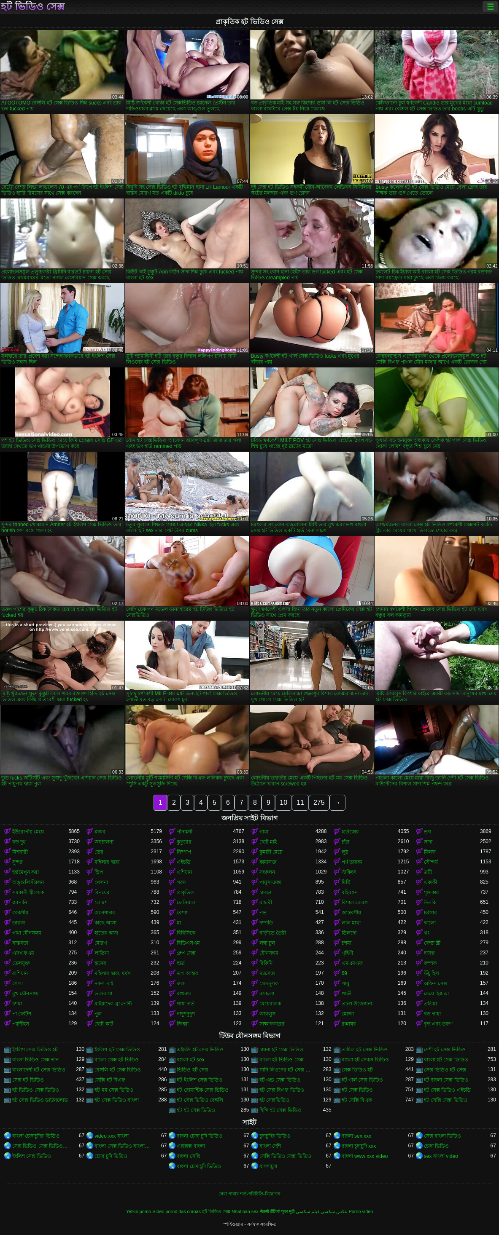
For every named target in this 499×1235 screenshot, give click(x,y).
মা (179, 923)
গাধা (263, 832)
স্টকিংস (349, 872)
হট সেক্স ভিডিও (357, 1090)
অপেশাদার (104, 913)
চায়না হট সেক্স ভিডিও (281, 1050)
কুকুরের (184, 842)
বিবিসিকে (186, 933)
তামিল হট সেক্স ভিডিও (365, 1050)
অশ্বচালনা (103, 842)
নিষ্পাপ (184, 852)
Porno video (361, 1211)
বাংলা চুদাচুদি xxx (359, 1146)
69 (344, 973)
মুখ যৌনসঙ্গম (25, 994)
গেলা (17, 983)
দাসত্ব (429, 953)
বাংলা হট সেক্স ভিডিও (446, 1060)
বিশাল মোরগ (355, 902)
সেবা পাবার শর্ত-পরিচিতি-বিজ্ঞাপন (249, 1193)
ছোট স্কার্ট (103, 1024)
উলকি (430, 902)
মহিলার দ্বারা (106, 862)
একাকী (430, 882)
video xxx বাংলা (111, 1136)
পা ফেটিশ (21, 1014)
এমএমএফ (352, 963)
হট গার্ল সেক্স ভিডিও (362, 1080)
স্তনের (100, 963)
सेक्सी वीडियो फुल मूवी (277, 1211)
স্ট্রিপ (98, 872)
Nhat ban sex (245, 1211)
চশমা (346, 943)
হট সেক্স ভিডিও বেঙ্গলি (200, 1100)
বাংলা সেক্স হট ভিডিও (116, 1060)
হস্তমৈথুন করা (25, 872)
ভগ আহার (187, 973)
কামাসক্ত (268, 862)
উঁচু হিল (431, 973)
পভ (263, 913)
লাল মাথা (351, 923)
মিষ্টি (346, 882)
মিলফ (430, 852)
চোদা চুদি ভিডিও (110, 1156)
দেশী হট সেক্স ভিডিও (445, 1050)
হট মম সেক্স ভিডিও (113, 1090)
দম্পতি (266, 923)
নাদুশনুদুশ (186, 1014)
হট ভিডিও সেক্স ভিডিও (35, 1090)
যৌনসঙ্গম (268, 953)
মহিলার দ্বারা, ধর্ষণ (112, 973)
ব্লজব (99, 832)
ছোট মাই (268, 842)
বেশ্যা (182, 913)
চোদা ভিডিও (436, 1146)
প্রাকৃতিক (185, 892)
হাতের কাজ (106, 933)
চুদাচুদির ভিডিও (274, 1136)
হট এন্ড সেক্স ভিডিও (279, 1080)
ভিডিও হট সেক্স (192, 1070)
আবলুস (267, 1014)
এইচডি (184, 862)
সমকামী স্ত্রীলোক (28, 892)
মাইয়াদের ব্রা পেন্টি (113, 1004)
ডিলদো (349, 933)
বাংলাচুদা (268, 1166)
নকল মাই (103, 983)
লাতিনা (101, 953)
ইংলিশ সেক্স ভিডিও (31, 1156)
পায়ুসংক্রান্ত (270, 882)
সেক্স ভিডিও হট (357, 1070)
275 (319, 802)
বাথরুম (184, 994)
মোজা (348, 1014)
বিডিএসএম (188, 943)
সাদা (428, 842)
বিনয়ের (102, 892)
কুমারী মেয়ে (271, 852)
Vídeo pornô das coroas (176, 1211)
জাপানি (19, 902)
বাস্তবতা (20, 943)
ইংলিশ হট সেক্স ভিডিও (117, 1050)
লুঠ (345, 852)
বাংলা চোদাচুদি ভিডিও (199, 1166)
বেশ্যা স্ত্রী (432, 943)
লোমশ (101, 902)
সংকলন (267, 872)
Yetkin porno (138, 1211)
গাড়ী (346, 994)
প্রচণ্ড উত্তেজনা (357, 1004)
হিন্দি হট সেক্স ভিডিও (280, 1110)
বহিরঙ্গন (350, 892)
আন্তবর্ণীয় (351, 913)
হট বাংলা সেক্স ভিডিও (446, 1080)
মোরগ (100, 943)
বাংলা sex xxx (356, 1136)
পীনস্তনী (184, 832)
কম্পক (430, 963)
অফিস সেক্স (435, 983)
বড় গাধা (432, 1014)
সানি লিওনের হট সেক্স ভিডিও (287, 1070)
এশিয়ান (184, 872)
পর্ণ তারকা (352, 862)
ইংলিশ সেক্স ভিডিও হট (35, 1050)
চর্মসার (430, 913)
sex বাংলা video (441, 1156)
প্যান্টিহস (20, 1024)
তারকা (18, 923)
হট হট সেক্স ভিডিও (196, 1110)
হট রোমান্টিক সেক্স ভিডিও (203, 1090)
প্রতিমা (430, 1004)
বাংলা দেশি (270, 1146)
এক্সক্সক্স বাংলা (191, 1146)
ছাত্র (181, 963)
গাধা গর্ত (185, 1004)
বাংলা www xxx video (365, 1156)
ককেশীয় (20, 913)
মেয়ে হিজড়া (436, 994)
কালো (430, 923)
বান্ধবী (265, 902)
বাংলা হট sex (190, 1060)
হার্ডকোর (350, 832)
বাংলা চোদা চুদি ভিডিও (199, 1136)
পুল (98, 1014)
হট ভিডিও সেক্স (33, 6)
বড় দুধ (19, 842)
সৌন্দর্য (431, 862)
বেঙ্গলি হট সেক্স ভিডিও (117, 1070)
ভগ (427, 832)
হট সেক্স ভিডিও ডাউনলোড (40, 1100)
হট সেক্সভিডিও (274, 1100)
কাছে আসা (105, 923)
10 (283, 802)
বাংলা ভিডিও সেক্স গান (35, 1060)
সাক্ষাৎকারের (272, 1024)
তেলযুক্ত (21, 963)
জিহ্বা (183, 1024)
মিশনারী (20, 852)
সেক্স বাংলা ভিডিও (442, 1136)
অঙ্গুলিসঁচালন (28, 882)
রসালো (266, 994)
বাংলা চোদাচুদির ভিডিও (35, 1136)
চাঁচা (345, 842)
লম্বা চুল (267, 943)
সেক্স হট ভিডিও (28, 1080)
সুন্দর (17, 862)
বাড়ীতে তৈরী (272, 933)
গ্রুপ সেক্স (186, 953)
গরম (181, 882)
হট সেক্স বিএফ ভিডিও (281, 1090)
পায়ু (345, 983)
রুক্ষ (181, 983)
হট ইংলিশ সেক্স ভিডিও (199, 1080)
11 (300, 802)
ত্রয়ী (428, 872)
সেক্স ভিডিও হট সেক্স (445, 1070)
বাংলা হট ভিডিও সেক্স (281, 1060)
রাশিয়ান (20, 973)
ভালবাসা (103, 994)
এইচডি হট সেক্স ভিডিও (200, 1050)
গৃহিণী (347, 953)
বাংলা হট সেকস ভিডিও (365, 1060)
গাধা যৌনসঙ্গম (26, 933)
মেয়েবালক (270, 1004)
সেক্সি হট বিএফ (109, 1080)
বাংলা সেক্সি (188, 1156)
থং (426, 933)
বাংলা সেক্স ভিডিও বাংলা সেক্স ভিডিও (122, 1146)
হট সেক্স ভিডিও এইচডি (447, 1090)
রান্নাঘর (349, 1024)
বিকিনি (265, 963)
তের (98, 852)
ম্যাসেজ (267, 973)
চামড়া (265, 892)
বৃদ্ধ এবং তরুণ (438, 1024)
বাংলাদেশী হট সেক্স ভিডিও (38, 1070)
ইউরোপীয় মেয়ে (28, 832)
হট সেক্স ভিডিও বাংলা (116, 1100)
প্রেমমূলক (268, 983)
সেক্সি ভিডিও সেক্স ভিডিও (285, 1156)
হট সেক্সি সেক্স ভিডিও (445, 1100)
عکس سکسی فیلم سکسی (322, 1211)
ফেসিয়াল (186, 902)
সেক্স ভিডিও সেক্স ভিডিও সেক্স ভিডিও (40, 1146)
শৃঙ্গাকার (431, 892)
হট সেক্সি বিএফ (357, 1100)
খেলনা (101, 882)
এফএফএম (23, 953)
